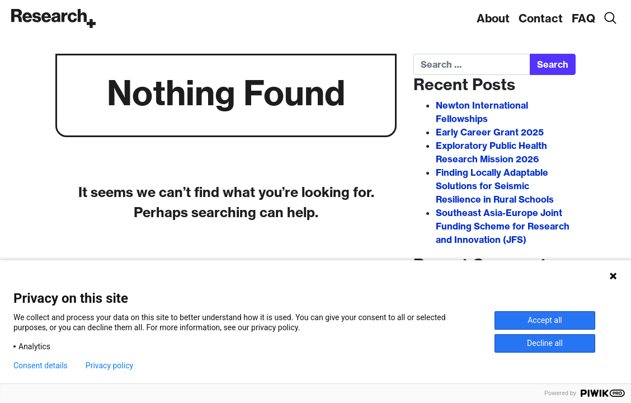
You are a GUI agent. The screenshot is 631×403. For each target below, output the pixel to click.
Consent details (40, 365)
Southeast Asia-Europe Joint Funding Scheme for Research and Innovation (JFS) (502, 226)
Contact (541, 18)
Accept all (545, 320)
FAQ (583, 18)
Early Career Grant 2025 (490, 132)
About (493, 18)
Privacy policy (109, 365)
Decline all (545, 343)
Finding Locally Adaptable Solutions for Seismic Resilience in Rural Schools (495, 186)
